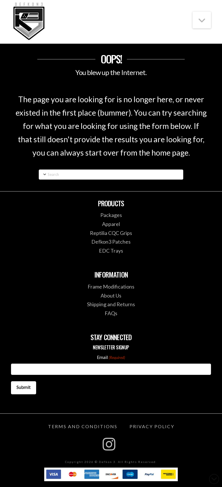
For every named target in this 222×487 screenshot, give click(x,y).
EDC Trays (111, 250)
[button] (202, 20)
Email (111, 357)
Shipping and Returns (111, 304)
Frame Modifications (111, 286)
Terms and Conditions (82, 426)
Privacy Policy (152, 426)
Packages (111, 215)
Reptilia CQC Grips (111, 233)
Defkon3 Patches (111, 241)
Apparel (111, 224)
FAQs (111, 313)
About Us (111, 295)
